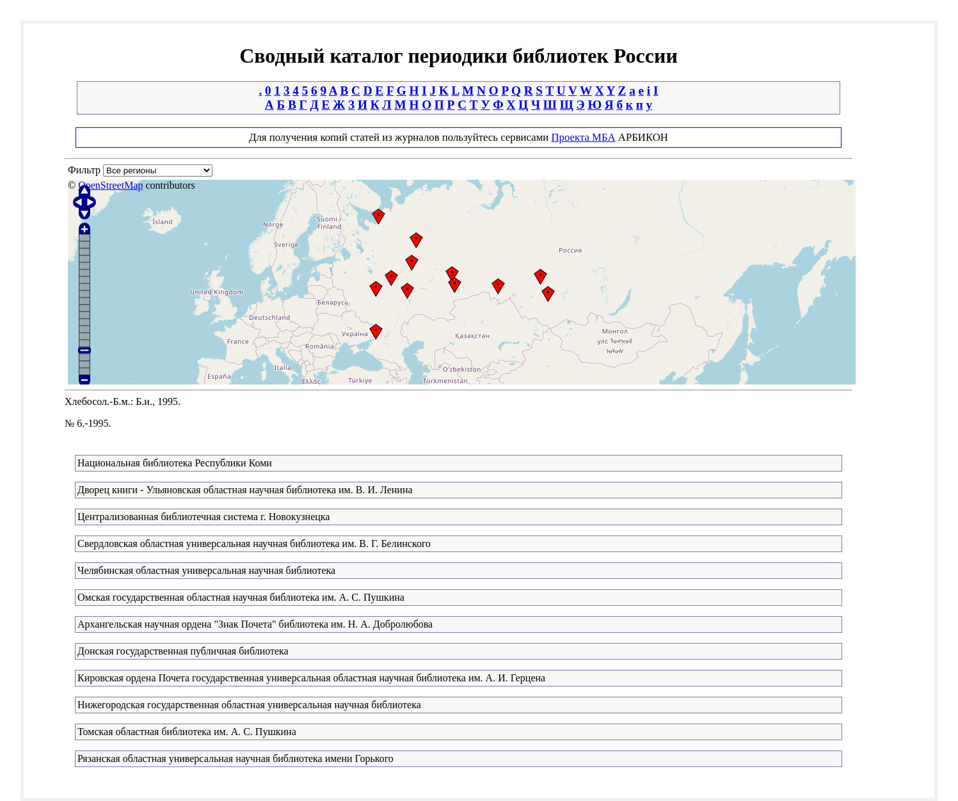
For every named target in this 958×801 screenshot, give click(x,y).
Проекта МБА (583, 137)
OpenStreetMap (110, 185)
